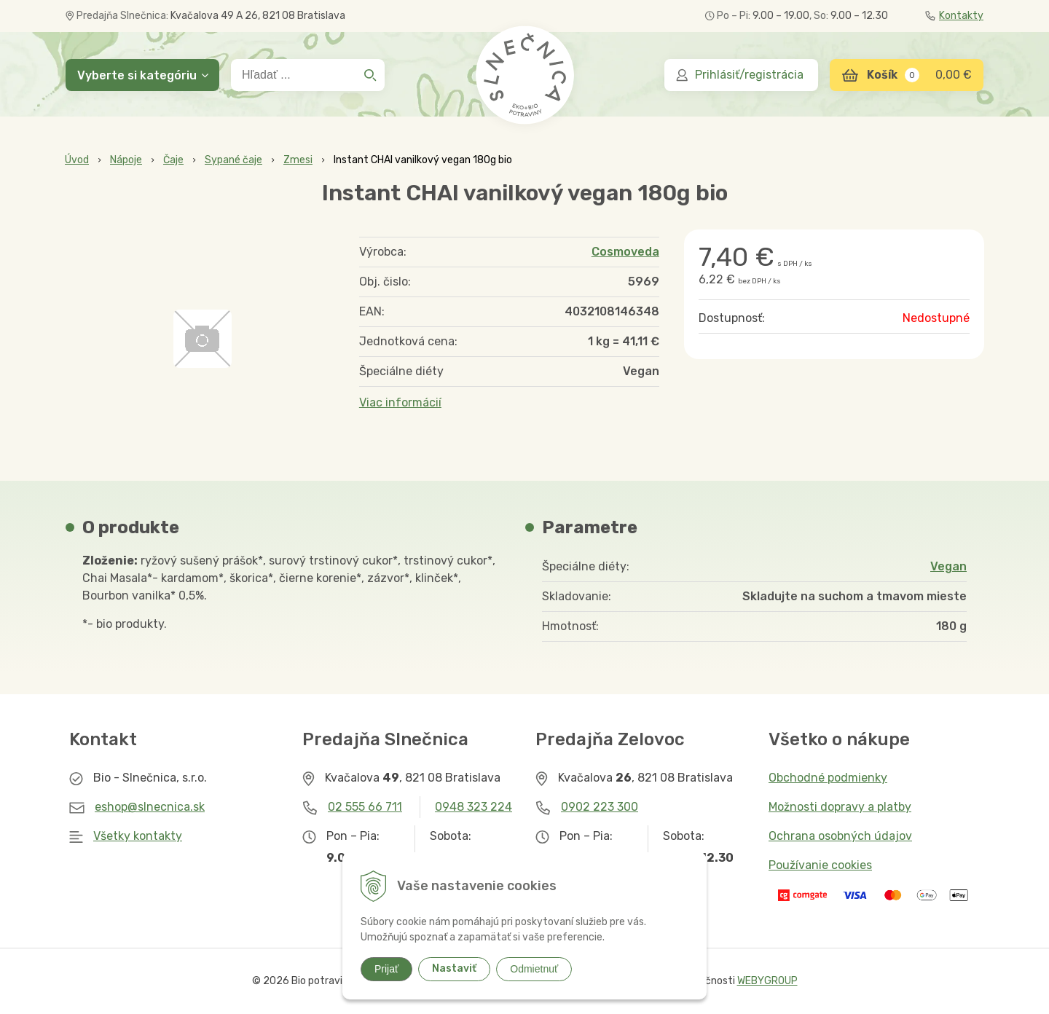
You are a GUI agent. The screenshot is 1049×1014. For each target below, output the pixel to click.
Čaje (173, 160)
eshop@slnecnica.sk (150, 807)
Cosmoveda (625, 252)
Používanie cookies (820, 865)
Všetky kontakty (137, 836)
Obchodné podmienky (828, 778)
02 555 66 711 (365, 807)
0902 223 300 (599, 807)
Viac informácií (400, 402)
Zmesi (298, 160)
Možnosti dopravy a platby (840, 807)
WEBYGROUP (767, 981)
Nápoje (126, 160)
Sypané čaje (233, 160)
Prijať (386, 969)
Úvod (77, 160)
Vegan (948, 566)
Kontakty (954, 15)
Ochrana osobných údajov (840, 836)
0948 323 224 (473, 807)
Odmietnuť (534, 969)
